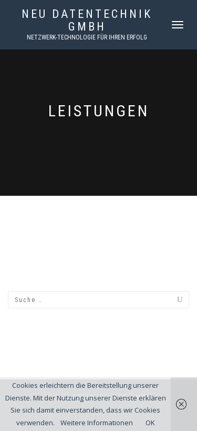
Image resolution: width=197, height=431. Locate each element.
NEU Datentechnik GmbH (87, 20)
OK (150, 422)
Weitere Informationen (96, 422)
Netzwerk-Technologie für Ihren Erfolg (87, 37)
